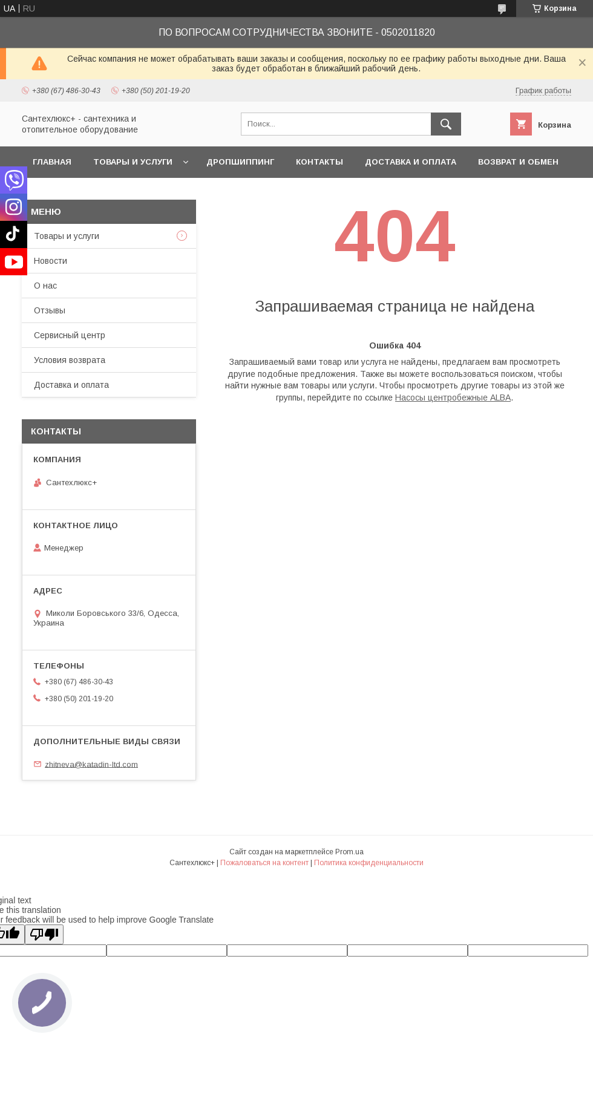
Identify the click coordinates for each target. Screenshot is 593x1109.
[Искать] (446, 124)
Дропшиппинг (240, 161)
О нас (45, 285)
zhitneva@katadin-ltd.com (91, 763)
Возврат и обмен (518, 161)
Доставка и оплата (410, 161)
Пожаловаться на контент (264, 863)
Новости (50, 261)
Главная (52, 161)
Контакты (319, 161)
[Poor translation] (44, 934)
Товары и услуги (132, 161)
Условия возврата (69, 360)
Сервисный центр (69, 335)
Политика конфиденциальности (369, 863)
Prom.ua (349, 852)
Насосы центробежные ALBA (453, 397)
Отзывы (49, 310)
